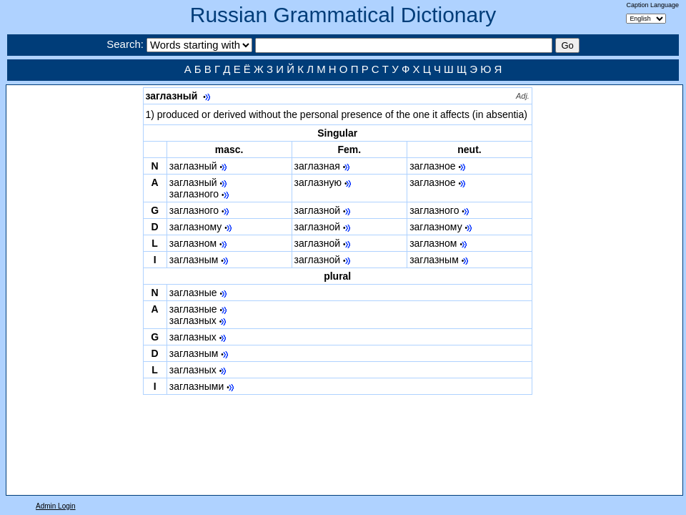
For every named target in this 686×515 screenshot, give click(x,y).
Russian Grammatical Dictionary (343, 14)
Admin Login (56, 506)
